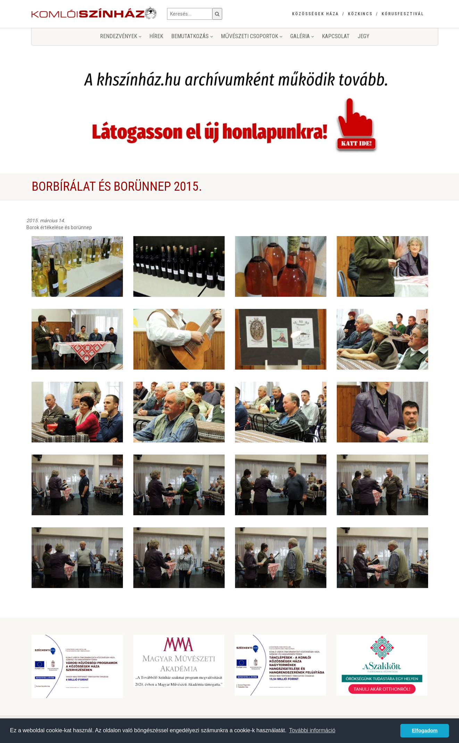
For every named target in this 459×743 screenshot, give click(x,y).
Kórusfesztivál (403, 13)
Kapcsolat (336, 36)
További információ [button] (312, 730)
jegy (363, 36)
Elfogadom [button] (424, 730)
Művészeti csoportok (251, 36)
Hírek (156, 36)
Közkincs (360, 13)
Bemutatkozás (192, 36)
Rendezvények (120, 36)
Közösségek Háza (315, 13)
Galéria (302, 36)
